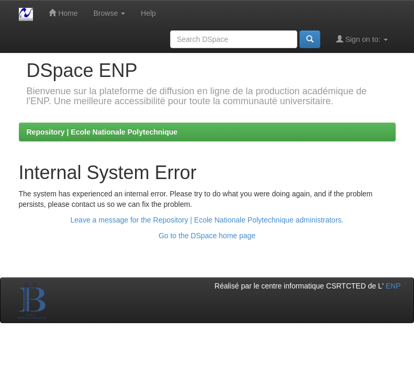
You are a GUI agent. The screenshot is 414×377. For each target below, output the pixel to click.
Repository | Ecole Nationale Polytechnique (102, 132)
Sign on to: (362, 39)
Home (63, 12)
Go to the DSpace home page (207, 235)
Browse (110, 13)
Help (148, 13)
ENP (393, 286)
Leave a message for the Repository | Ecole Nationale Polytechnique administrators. (207, 220)
